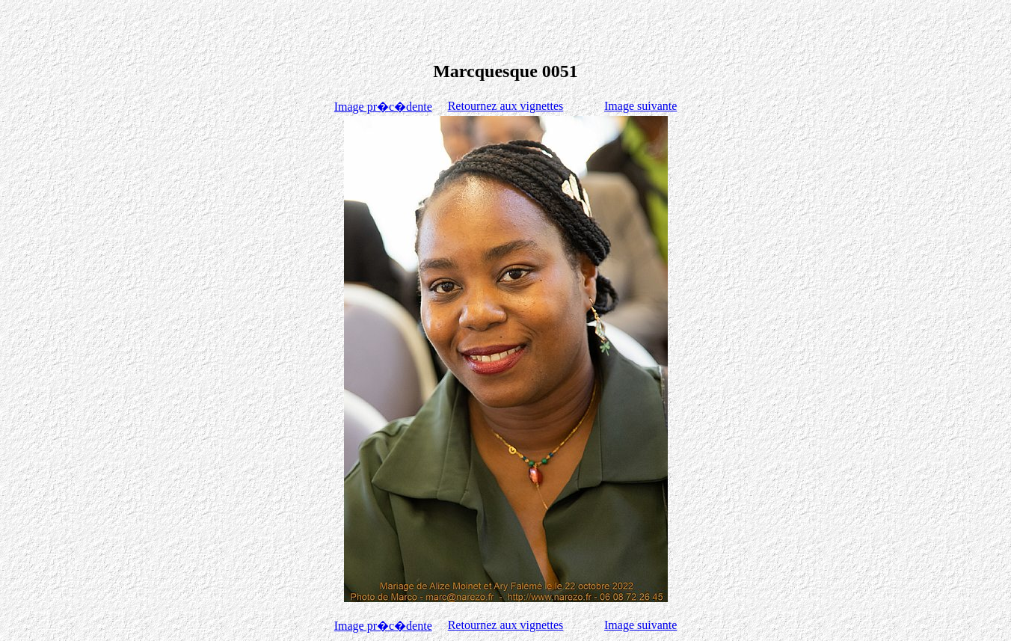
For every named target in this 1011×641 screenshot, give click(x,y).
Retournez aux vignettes (506, 105)
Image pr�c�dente (383, 106)
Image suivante (640, 105)
